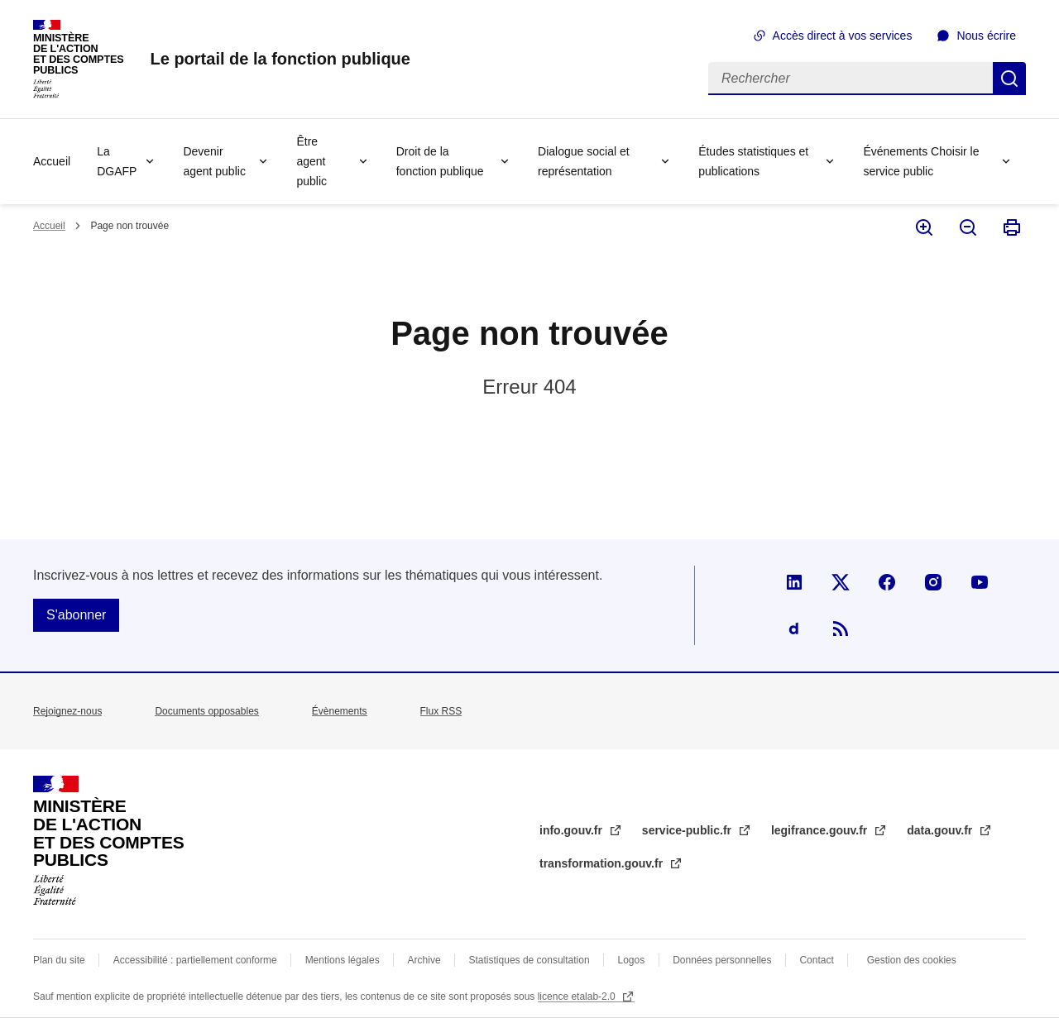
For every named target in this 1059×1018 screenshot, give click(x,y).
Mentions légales (342, 960)
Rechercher (1009, 78)
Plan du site (59, 960)
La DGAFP (117, 161)
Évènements (339, 711)
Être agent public (311, 161)
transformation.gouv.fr (602, 863)
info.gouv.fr (572, 830)
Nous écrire (986, 35)
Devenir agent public (214, 161)
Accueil (51, 161)
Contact (816, 960)
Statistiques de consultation (529, 960)
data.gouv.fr (941, 830)
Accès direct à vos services (843, 35)
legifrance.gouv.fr (820, 830)
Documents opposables (206, 711)
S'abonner (76, 615)
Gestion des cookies (911, 960)
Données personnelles (722, 960)
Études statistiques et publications (753, 161)
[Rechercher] (850, 78)
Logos (631, 960)
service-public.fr (688, 830)
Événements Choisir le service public (921, 161)
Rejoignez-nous (67, 711)
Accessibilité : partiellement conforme (195, 960)
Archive (424, 960)
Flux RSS (441, 711)
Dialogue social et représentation (584, 161)
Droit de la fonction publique (440, 161)
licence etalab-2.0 (578, 996)
